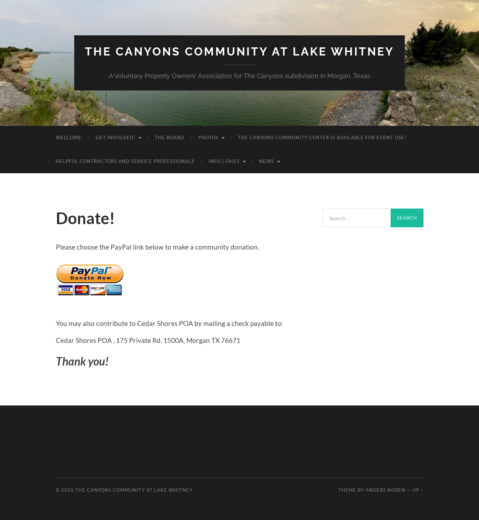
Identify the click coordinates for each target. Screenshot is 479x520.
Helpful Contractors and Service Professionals (125, 161)
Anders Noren (385, 490)
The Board (169, 137)
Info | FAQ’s (224, 161)
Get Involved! (115, 137)
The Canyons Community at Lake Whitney (239, 51)
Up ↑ (418, 490)
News (266, 161)
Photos (208, 137)
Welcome (69, 137)
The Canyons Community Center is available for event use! (322, 137)
